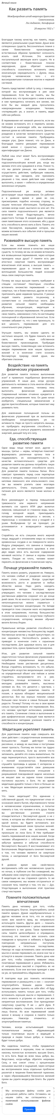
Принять (29, 1109)
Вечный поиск (9, 2)
